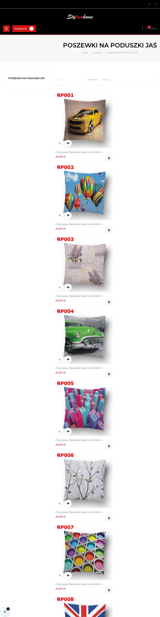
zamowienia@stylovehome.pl (18, 556)
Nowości (6, 592)
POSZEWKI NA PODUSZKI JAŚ (26, 78)
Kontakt (86, 554)
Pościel (5, 569)
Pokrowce (7, 586)
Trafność (129, 79)
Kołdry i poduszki (11, 580)
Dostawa (86, 531)
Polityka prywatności (93, 537)
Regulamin (87, 543)
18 (113, 489)
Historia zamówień (92, 580)
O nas (85, 548)
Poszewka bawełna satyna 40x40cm (78, 144)
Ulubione (87, 592)
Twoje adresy (89, 575)
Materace (7, 575)
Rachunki (87, 586)
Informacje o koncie (92, 569)
